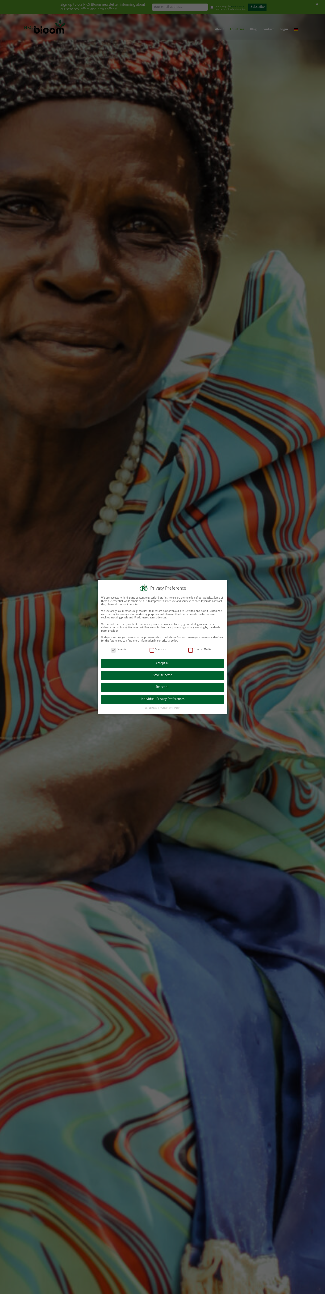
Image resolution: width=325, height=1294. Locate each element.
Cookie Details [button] (151, 708)
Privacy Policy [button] (166, 708)
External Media (199, 649)
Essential (119, 649)
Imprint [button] (177, 708)
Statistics (158, 649)
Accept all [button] (163, 663)
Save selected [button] (162, 675)
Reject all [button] (162, 687)
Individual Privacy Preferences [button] (162, 699)
